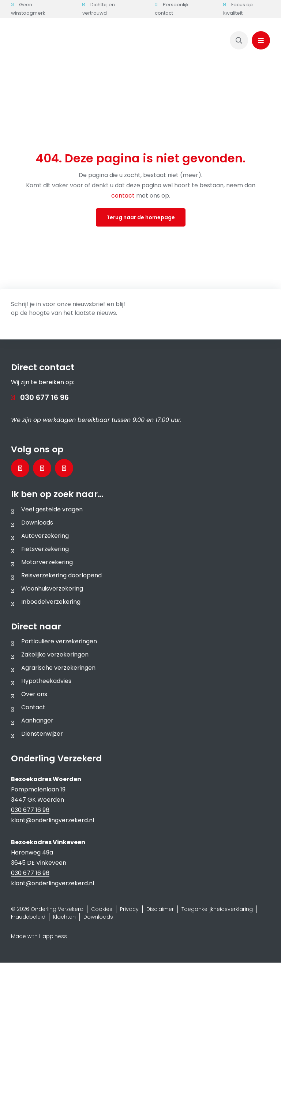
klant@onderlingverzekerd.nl (52, 820)
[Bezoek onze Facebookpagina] (20, 468)
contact (123, 195)
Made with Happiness (39, 936)
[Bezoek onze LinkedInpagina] (42, 468)
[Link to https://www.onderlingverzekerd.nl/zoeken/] (239, 40)
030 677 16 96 (44, 397)
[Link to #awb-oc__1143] (261, 40)
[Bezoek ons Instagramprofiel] (64, 468)
